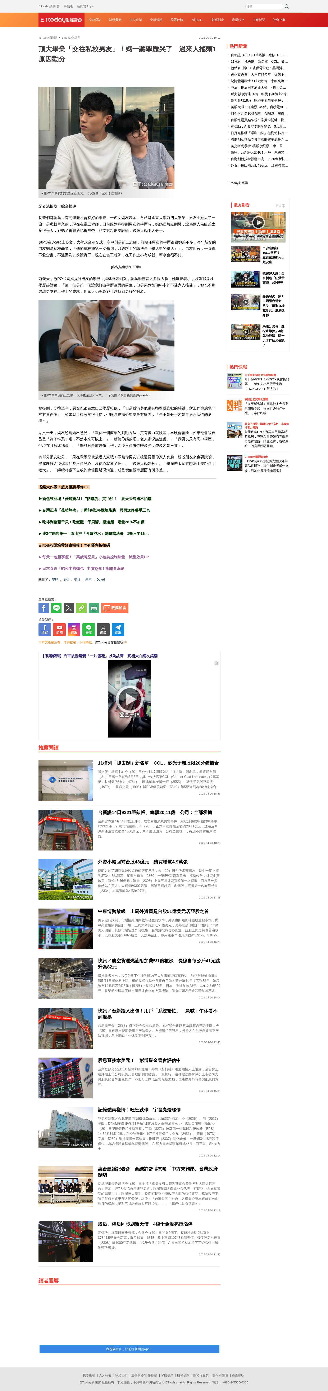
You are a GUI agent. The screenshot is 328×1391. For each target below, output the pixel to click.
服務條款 (183, 1375)
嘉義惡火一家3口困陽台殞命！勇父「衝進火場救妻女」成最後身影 (273, 305)
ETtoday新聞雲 (49, 2)
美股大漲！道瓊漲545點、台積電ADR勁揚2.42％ (267, 107)
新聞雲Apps (85, 2)
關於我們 (121, 1375)
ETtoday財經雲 (237, 183)
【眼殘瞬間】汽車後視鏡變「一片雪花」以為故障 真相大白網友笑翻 (99, 656)
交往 (77, 579)
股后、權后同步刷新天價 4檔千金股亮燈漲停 (265, 87)
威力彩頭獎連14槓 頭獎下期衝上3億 (259, 94)
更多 (280, 205)
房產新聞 (258, 20)
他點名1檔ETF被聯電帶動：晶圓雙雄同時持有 (265, 68)
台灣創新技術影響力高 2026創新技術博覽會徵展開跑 (271, 159)
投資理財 (94, 20)
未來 (88, 579)
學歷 (55, 579)
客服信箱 (167, 1375)
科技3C (197, 20)
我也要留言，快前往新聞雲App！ (129, 1349)
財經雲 (61, 20)
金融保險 (156, 20)
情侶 (66, 579)
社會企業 (279, 20)
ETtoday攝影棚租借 (256, 456)
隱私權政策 (201, 1375)
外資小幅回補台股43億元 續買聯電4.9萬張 (263, 165)
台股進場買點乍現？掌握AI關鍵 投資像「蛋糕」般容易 (272, 120)
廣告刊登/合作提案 (144, 1375)
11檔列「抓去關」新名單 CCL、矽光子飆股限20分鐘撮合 (275, 61)
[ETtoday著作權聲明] (109, 642)
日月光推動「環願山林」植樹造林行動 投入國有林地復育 (274, 133)
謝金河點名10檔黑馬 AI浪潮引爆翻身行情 (263, 113)
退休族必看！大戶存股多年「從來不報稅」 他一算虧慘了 (274, 74)
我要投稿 (89, 1375)
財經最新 (115, 20)
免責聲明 (238, 1375)
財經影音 (217, 20)
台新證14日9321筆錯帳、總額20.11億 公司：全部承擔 (272, 55)
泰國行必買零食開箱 (256, 399)
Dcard (101, 579)
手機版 (68, 2)
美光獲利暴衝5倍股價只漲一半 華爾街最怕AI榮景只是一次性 (277, 146)
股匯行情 (176, 20)
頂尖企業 (135, 20)
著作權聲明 (220, 1375)
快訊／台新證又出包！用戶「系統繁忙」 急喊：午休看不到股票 (279, 152)
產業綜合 (238, 20)
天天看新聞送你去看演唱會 (260, 375)
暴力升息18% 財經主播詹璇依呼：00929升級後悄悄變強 (274, 100)
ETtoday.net (173, 1382)
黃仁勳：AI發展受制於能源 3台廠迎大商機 (263, 126)
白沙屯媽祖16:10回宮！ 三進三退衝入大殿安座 (273, 255)
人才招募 (105, 1375)
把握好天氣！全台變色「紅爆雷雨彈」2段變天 (273, 278)
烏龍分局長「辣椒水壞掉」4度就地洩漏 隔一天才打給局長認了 (273, 335)
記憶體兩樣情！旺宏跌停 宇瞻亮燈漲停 (261, 81)
